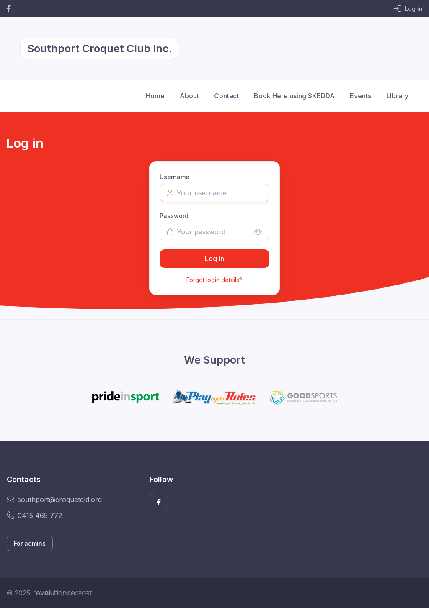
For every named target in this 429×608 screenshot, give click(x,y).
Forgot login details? (214, 279)
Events (360, 96)
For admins (30, 543)
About (189, 96)
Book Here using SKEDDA (294, 96)
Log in (214, 258)
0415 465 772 (34, 515)
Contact (226, 96)
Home (155, 96)
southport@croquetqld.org (54, 499)
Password (174, 215)
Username (174, 176)
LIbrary (397, 96)
